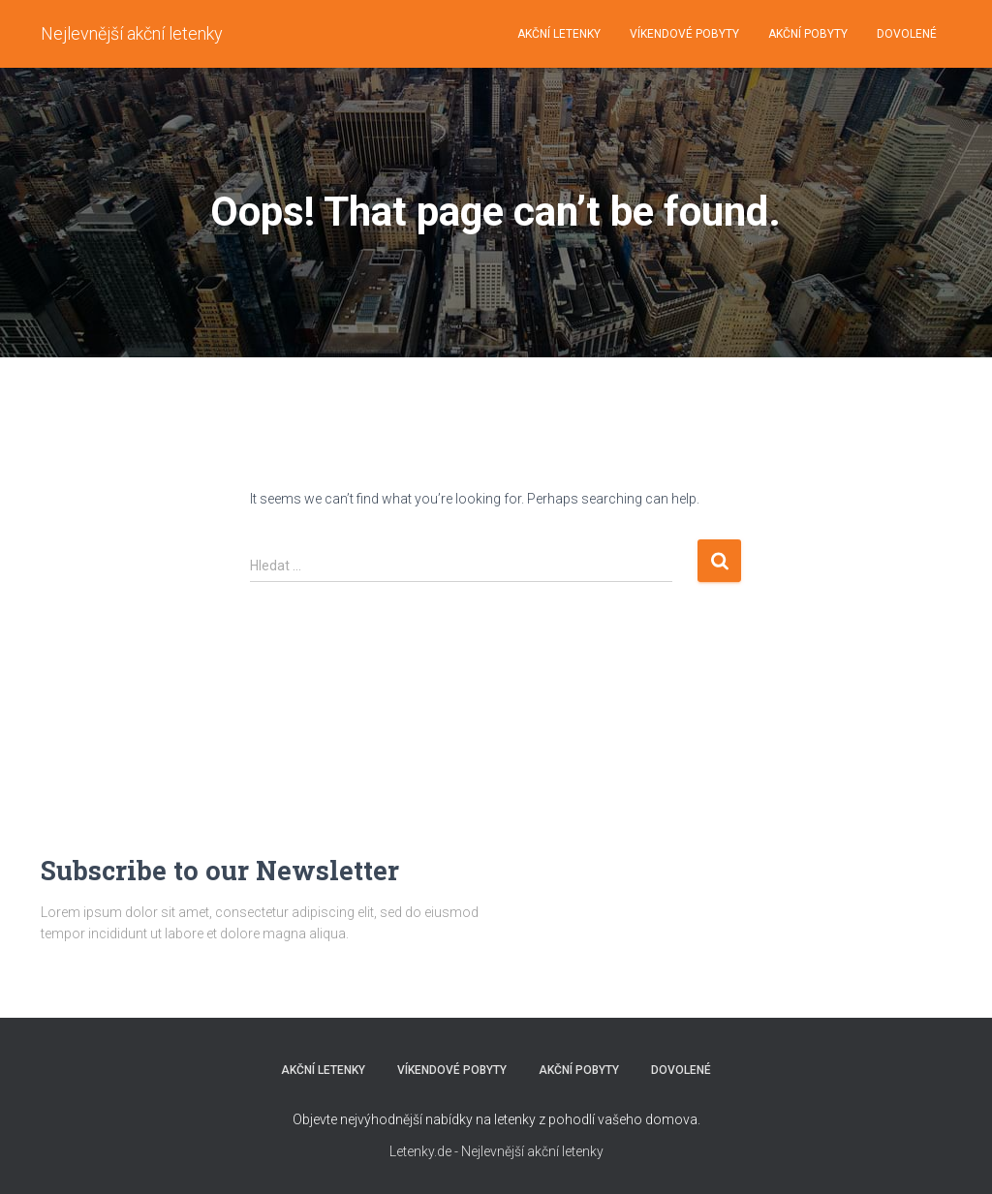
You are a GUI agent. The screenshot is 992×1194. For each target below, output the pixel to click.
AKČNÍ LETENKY (559, 34)
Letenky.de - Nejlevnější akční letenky (496, 1151)
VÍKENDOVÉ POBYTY (684, 34)
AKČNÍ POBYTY (808, 34)
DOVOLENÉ (907, 34)
